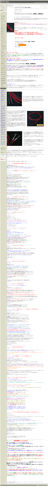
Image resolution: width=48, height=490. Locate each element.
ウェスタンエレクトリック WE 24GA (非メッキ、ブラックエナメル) (3, 106)
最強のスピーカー (3, 33)
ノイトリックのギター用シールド (3, 42)
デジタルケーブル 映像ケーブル (3, 18)
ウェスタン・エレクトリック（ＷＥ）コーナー (3, 61)
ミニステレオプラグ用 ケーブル (3, 22)
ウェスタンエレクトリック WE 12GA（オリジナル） (3, 135)
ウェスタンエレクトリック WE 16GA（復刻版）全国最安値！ (3, 116)
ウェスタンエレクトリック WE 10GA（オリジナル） (3, 137)
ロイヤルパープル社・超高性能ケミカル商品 (3, 74)
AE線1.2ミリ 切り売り (3, 142)
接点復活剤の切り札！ (3, 68)
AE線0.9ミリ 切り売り (3, 143)
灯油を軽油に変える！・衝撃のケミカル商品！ (3, 78)
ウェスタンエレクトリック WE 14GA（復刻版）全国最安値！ (3, 118)
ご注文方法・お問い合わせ (44, 2)
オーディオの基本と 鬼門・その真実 (3, 16)
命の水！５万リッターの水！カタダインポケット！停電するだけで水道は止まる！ (3, 83)
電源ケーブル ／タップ (3, 27)
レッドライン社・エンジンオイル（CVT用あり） (3, 76)
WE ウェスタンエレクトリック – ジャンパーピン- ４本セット (3, 111)
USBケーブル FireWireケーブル (3, 52)
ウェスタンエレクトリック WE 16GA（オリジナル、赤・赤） (3, 130)
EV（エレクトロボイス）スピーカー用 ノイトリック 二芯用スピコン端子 (3, 123)
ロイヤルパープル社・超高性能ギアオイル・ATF (3, 72)
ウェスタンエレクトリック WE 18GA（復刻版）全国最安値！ (3, 113)
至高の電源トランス (3, 28)
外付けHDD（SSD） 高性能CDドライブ (3, 63)
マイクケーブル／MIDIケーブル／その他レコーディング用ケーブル (3, 46)
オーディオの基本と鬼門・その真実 (37, 2)
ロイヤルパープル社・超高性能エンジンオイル (3, 70)
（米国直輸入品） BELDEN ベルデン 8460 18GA (3, 96)
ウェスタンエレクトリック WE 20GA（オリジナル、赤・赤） (3, 127)
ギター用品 (2, 44)
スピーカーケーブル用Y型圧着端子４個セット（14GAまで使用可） (3, 125)
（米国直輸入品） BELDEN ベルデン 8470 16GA (3, 100)
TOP (1, 14)
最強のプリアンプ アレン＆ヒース (3, 31)
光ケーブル (2, 50)
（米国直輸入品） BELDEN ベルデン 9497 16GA (3, 92)
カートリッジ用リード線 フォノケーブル (3, 48)
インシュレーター (3, 39)
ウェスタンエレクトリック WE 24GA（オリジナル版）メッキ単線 (3, 108)
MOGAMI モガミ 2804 (3, 144)
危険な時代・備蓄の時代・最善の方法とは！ (3, 80)
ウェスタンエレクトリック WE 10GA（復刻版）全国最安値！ (3, 120)
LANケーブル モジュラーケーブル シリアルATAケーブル (3, 59)
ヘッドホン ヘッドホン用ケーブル (3, 24)
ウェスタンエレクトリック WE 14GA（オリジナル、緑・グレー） (3, 132)
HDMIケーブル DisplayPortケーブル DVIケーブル (3, 56)
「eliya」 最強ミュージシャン (3, 86)
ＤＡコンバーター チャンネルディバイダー (3, 65)
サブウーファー (2, 36)
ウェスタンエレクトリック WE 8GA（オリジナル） (3, 139)
